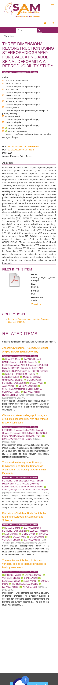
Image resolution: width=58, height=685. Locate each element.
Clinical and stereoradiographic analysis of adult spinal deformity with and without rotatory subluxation (25, 419)
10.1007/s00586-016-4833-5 (21, 150)
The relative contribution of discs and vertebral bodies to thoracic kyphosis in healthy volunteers (24, 564)
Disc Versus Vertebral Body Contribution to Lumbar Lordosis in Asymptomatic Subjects (24, 517)
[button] (45, 23)
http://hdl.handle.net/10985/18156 (23, 146)
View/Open (36, 304)
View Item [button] (10, 36)
